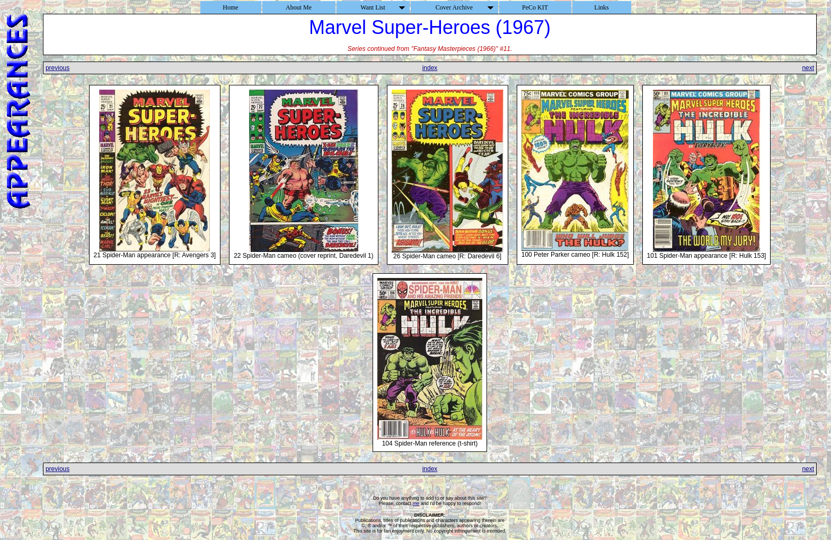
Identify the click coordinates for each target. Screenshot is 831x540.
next (808, 68)
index (430, 68)
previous (57, 68)
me (416, 503)
